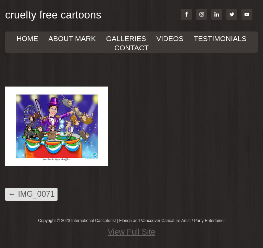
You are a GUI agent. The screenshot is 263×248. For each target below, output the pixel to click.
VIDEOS (169, 38)
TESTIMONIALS (220, 38)
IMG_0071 (31, 194)
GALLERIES (126, 38)
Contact (131, 48)
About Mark (72, 38)
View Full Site (131, 231)
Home (27, 38)
